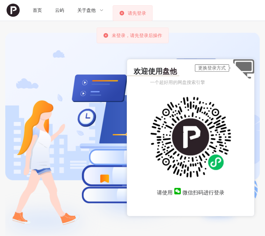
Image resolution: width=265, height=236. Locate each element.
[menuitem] (13, 10)
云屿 (59, 10)
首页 (37, 10)
